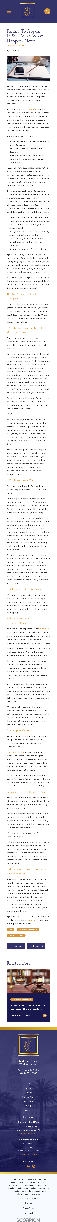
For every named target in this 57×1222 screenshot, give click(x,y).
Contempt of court (16, 752)
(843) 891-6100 (27, 1064)
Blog (28, 1105)
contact (31, 920)
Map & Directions (28, 1133)
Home (28, 1088)
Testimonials (28, 1101)
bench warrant (29, 109)
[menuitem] (28, 1203)
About (28, 1093)
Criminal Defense (28, 929)
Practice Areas (28, 1097)
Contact (28, 1110)
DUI (10, 929)
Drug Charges (16, 935)
